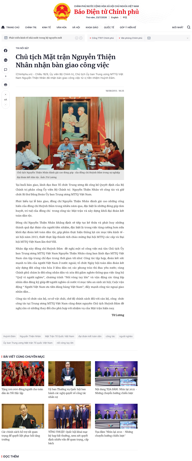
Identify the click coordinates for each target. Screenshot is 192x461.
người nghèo (125, 336)
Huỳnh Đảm (9, 336)
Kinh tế (46, 27)
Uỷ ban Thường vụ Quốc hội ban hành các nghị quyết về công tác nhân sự (67, 393)
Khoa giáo (92, 27)
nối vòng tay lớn (65, 342)
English (114, 17)
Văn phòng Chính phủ (130, 38)
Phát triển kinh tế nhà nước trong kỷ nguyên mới (35, 37)
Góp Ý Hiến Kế (128, 27)
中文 (125, 17)
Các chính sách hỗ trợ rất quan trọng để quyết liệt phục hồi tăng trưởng (21, 435)
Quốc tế (109, 27)
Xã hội (76, 27)
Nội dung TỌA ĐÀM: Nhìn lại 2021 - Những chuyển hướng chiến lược (116, 391)
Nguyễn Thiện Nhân (30, 336)
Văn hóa (61, 27)
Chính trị (30, 27)
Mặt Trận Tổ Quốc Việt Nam (59, 336)
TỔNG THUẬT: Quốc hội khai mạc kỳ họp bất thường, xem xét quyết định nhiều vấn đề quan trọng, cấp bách (68, 437)
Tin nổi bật (22, 48)
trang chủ (10, 27)
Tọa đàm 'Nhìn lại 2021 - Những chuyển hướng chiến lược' (114, 433)
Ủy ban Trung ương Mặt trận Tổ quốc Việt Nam (27, 342)
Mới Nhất (177, 27)
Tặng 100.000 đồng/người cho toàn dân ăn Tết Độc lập (22, 391)
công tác (110, 336)
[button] (76, 38)
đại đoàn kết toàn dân (89, 336)
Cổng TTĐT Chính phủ (102, 38)
